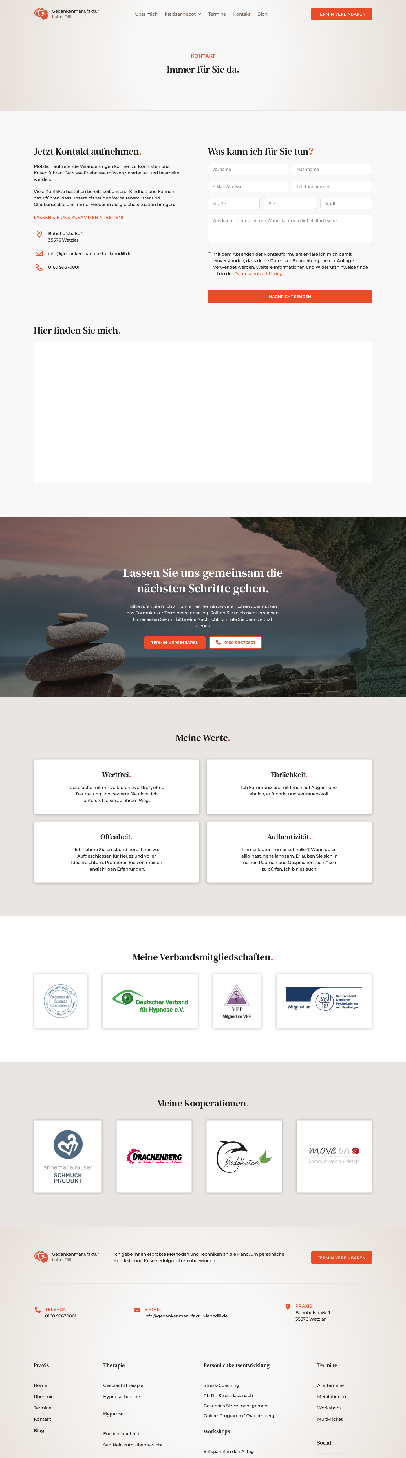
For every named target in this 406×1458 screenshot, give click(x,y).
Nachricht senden (290, 296)
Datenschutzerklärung (258, 273)
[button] (330, 1419)
